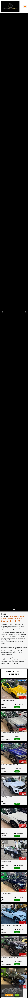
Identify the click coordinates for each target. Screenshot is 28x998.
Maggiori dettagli (9, 995)
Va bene (16, 995)
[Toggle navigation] (25, 6)
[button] (2, 312)
